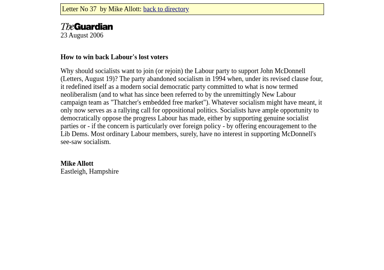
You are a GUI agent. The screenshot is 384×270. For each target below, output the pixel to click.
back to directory (166, 9)
